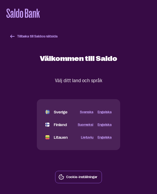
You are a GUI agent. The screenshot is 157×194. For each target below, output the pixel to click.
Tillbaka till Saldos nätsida (34, 36)
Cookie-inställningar (78, 177)
